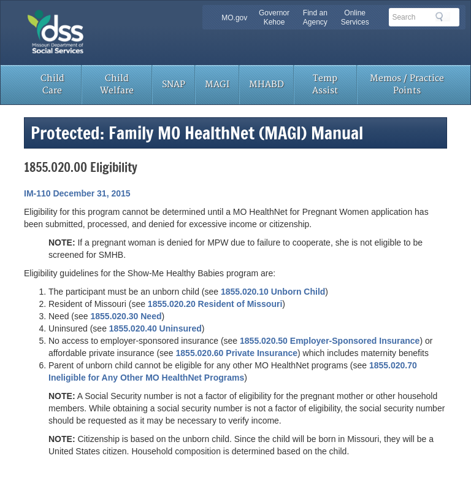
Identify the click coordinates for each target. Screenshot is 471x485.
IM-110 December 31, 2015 (77, 193)
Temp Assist (325, 84)
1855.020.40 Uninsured (155, 328)
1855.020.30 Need (125, 316)
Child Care (52, 84)
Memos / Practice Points (407, 84)
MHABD (266, 84)
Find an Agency (315, 17)
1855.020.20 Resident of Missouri (215, 304)
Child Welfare (117, 84)
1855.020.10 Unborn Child (273, 292)
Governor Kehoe (274, 17)
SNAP (173, 84)
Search (442, 16)
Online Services (355, 17)
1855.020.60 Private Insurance (236, 353)
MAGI (217, 84)
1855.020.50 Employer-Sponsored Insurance (329, 341)
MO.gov (234, 18)
